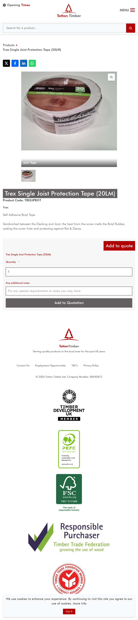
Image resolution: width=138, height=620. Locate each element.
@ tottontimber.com (134, 4)
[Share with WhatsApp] (32, 63)
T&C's (75, 365)
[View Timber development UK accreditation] (69, 405)
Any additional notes (18, 282)
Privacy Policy (91, 365)
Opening (16, 5)
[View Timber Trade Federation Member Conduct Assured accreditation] (69, 580)
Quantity (12, 261)
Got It (69, 611)
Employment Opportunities (50, 365)
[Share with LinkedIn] (23, 63)
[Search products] (130, 28)
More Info (80, 603)
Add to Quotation (69, 303)
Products (9, 45)
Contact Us (23, 365)
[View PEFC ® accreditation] (69, 449)
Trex (5, 207)
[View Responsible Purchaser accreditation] (69, 537)
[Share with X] (6, 63)
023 (132, 4)
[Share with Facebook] (15, 63)
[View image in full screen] (111, 77)
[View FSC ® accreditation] (69, 493)
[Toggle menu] (132, 10)
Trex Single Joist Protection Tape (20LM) (32, 50)
